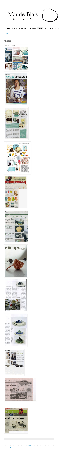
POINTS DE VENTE (48, 28)
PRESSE (40, 28)
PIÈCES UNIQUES (32, 28)
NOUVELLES (7, 28)
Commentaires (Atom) (14, 447)
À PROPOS (14, 28)
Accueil (29, 445)
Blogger (47, 459)
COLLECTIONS (22, 28)
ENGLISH (8, 33)
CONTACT (57, 28)
